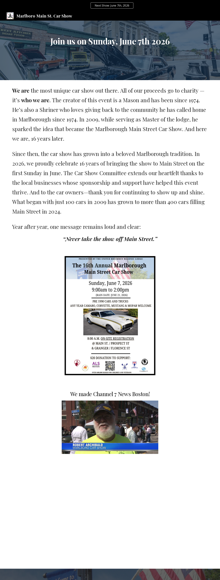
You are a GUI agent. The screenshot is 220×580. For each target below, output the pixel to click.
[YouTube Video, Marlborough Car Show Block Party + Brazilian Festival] (42, 477)
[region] (110, 5)
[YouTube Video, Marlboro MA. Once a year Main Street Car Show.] (110, 477)
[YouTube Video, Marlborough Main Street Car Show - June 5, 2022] (177, 477)
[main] (110, 48)
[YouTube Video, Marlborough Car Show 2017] (110, 533)
